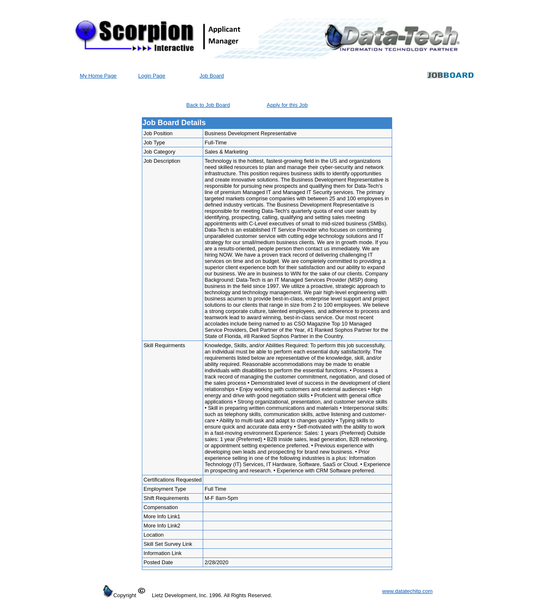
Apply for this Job (287, 105)
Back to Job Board (208, 105)
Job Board (211, 76)
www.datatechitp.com (407, 591)
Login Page (151, 76)
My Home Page (98, 76)
